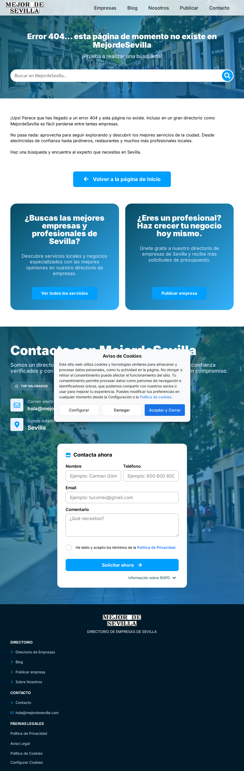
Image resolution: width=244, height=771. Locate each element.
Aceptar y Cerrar (165, 409)
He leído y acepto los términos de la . (126, 543)
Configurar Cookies (26, 758)
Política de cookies (155, 397)
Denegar (122, 409)
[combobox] (122, 75)
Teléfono (132, 464)
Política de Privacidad (156, 543)
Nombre (73, 464)
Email (71, 485)
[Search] (227, 75)
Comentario (77, 506)
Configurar (79, 409)
